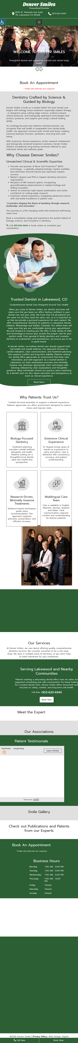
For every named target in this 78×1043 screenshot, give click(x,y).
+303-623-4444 (51, 692)
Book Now (47, 699)
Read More (39, 382)
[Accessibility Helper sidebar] (3, 22)
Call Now (19, 1040)
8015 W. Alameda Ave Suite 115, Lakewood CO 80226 (29, 13)
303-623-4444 (59, 13)
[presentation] (36, 69)
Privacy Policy (40, 1036)
